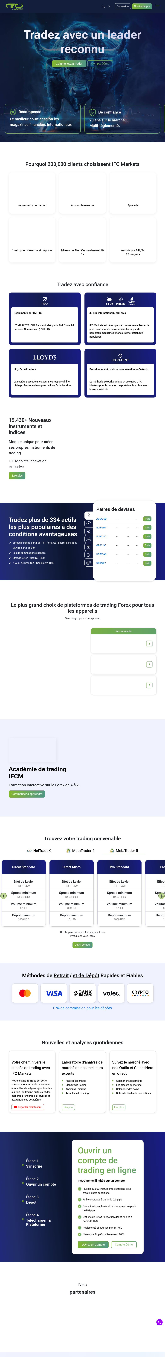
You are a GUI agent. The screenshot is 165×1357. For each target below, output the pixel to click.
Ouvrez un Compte (93, 1243)
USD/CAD (101, 553)
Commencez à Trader (69, 63)
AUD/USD (101, 517)
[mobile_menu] (157, 5)
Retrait (61, 974)
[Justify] (103, 6)
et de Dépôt (86, 974)
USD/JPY (101, 562)
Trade (147, 517)
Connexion (123, 6)
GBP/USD (101, 544)
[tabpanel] (82, 891)
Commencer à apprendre (26, 792)
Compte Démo (100, 63)
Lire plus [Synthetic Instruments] (17, 475)
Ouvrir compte (142, 6)
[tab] (38, 850)
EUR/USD (101, 535)
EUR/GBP (101, 526)
